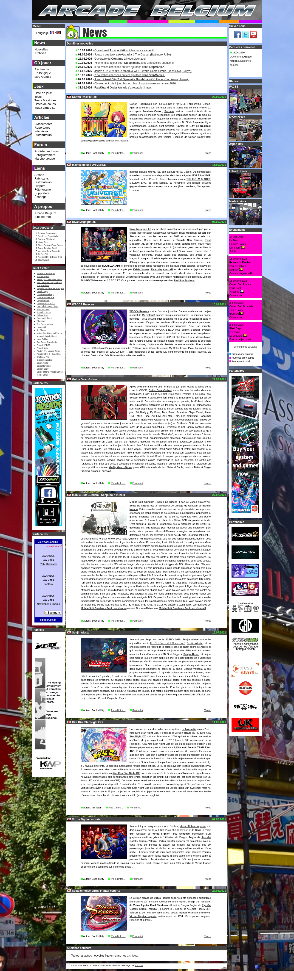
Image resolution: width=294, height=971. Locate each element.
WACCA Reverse (139, 311)
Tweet (207, 153)
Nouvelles (41, 49)
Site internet (42, 217)
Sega (202, 394)
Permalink (137, 153)
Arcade (39, 175)
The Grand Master (45, 324)
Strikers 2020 (42, 369)
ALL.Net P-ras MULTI (175, 103)
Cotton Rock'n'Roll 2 (46, 303)
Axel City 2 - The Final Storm (49, 279)
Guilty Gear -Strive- (160, 390)
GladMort (41, 321)
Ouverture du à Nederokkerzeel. (120, 58)
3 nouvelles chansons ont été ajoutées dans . (129, 67)
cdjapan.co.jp (48, 619)
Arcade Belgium (45, 213)
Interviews (41, 131)
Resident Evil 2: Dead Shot (50, 257)
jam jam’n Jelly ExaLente (49, 251)
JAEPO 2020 (173, 639)
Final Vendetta (43, 309)
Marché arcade (44, 158)
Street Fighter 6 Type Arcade (50, 245)
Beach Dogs (42, 291)
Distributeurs (43, 135)
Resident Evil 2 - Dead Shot (49, 354)
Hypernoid (41, 327)
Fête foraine (42, 189)
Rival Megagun (188, 232)
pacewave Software (166, 232)
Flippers (39, 186)
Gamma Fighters (44, 318)
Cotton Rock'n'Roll (141, 103)
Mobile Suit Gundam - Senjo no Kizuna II (155, 502)
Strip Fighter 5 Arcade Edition (50, 372)
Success (169, 111)
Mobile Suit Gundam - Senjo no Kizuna (103, 608)
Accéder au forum (46, 151)
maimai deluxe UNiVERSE (145, 171)
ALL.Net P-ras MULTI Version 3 (176, 394)
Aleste (204, 646)
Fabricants (41, 178)
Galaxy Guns (42, 315)
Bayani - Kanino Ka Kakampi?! (50, 288)
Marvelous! (148, 315)
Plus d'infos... (118, 153)
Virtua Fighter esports (193, 826)
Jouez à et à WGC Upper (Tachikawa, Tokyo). (141, 79)
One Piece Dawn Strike (48, 236)
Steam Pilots (42, 363)
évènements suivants (245, 346)
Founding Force (44, 312)
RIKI (176, 747)
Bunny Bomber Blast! (47, 248)
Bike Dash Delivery (45, 294)
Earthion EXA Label (46, 239)
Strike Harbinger (44, 366)
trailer (148, 919)
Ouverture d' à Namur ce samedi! (124, 50)
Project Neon (42, 348)
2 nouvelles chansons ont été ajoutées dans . (129, 75)
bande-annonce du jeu (191, 780)
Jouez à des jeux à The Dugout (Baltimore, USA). (133, 54)
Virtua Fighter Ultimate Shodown (190, 912)
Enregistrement (44, 155)
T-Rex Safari (42, 375)
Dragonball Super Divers (47, 306)
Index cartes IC (44, 107)
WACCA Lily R (118, 351)
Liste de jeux (43, 93)
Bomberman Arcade (45, 297)
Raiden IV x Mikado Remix (48, 351)
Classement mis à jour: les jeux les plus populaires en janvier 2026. (135, 83)
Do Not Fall (43, 254)
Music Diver (43, 242)
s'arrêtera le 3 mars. (123, 87)
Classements (43, 124)
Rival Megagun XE (140, 229)
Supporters (41, 193)
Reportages (42, 127)
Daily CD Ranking (48, 541)
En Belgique (42, 73)
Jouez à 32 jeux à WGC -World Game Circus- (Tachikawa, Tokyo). (143, 71)
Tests (38, 96)
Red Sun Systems (184, 280)
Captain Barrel (43, 300)
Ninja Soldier (42, 339)
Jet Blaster (41, 330)
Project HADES (43, 345)
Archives (40, 53)
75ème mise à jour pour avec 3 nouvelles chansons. (134, 62)
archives (132, 955)
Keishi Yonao (141, 269)
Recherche (41, 69)
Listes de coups (45, 104)
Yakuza (152, 841)
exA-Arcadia (121, 140)
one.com (139, 965)
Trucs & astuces (45, 100)
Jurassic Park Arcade (47, 233)
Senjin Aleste (191, 639)
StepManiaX (43, 260)
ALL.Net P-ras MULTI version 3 (167, 643)
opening (134, 919)
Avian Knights (43, 276)
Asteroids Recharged (46, 273)
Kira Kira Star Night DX (126, 773)
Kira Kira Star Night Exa (144, 732)
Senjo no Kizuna (139, 505)
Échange (40, 197)
